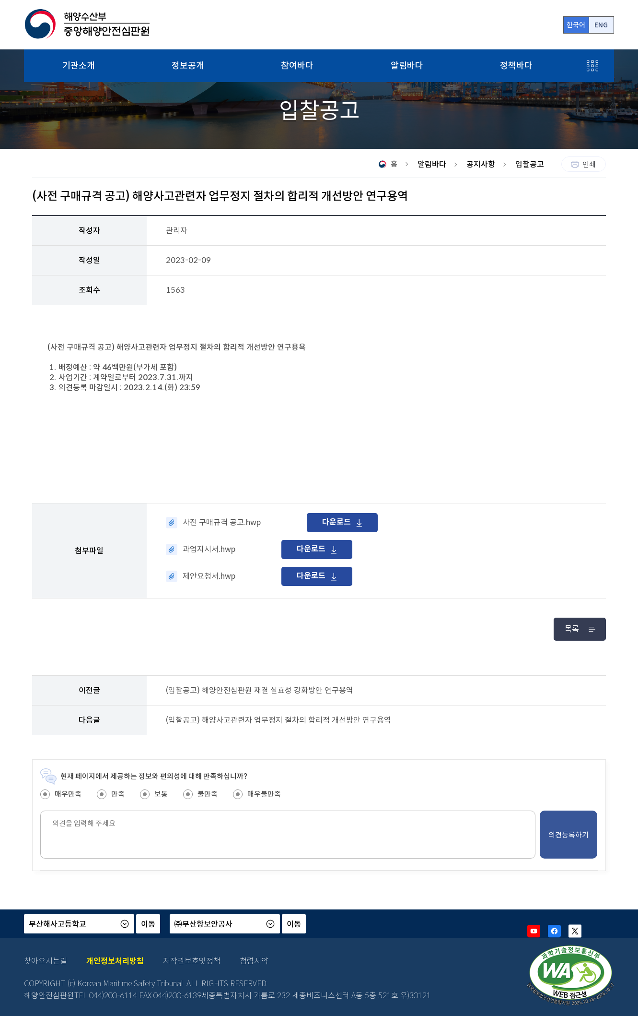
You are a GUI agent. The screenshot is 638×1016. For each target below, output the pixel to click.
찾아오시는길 (45, 961)
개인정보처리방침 (115, 961)
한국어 (576, 25)
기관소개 (78, 65)
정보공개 (188, 65)
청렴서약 (254, 961)
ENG (601, 25)
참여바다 (297, 65)
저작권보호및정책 (191, 961)
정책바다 (516, 65)
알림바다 (407, 65)
